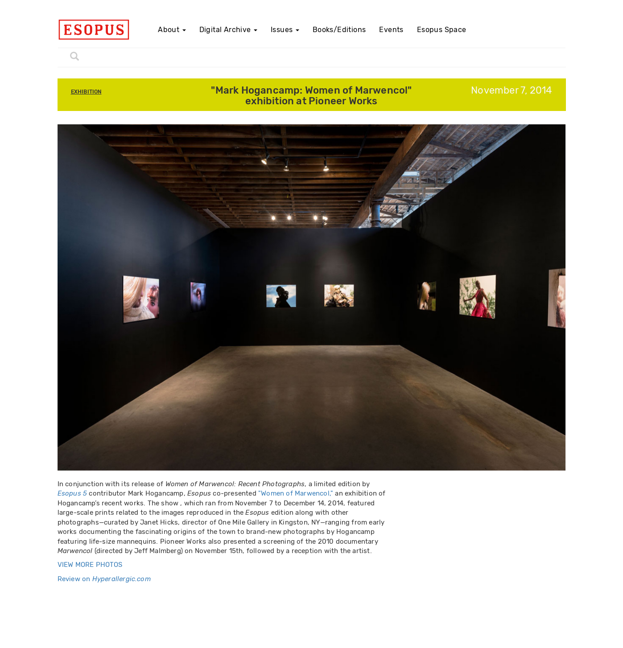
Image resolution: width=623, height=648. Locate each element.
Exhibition (86, 92)
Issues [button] (285, 29)
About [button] (172, 29)
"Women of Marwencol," (295, 493)
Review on (104, 579)
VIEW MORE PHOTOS (90, 565)
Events (391, 29)
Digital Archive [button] (228, 29)
